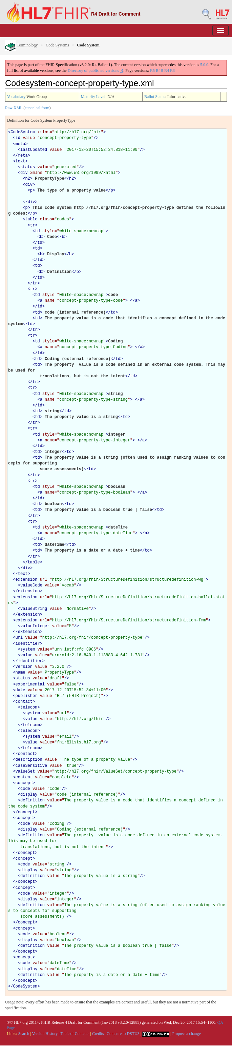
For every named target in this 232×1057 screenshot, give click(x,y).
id (18, 138)
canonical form (37, 107)
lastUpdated (33, 149)
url (19, 637)
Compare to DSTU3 (123, 1033)
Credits (98, 1033)
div (24, 173)
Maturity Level (93, 96)
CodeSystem (22, 132)
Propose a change (186, 1033)
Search (23, 1033)
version (24, 666)
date (20, 690)
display (28, 794)
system (27, 649)
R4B (159, 70)
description (29, 759)
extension (27, 579)
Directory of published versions (96, 70)
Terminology (21, 45)
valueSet (25, 771)
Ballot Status (154, 96)
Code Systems (57, 45)
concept (24, 783)
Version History (45, 1033)
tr (32, 225)
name (20, 672)
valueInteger (34, 626)
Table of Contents (74, 1033)
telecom (28, 707)
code (25, 788)
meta (20, 144)
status (27, 167)
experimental (30, 684)
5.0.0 (204, 64)
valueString (33, 608)
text (20, 161)
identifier (28, 643)
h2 (27, 178)
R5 (152, 70)
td (37, 231)
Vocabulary (16, 96)
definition (32, 800)
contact (24, 701)
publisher (27, 696)
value (26, 655)
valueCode (31, 585)
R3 (172, 70)
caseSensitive (31, 765)
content (24, 777)
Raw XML (13, 107)
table (31, 219)
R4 (166, 70)
